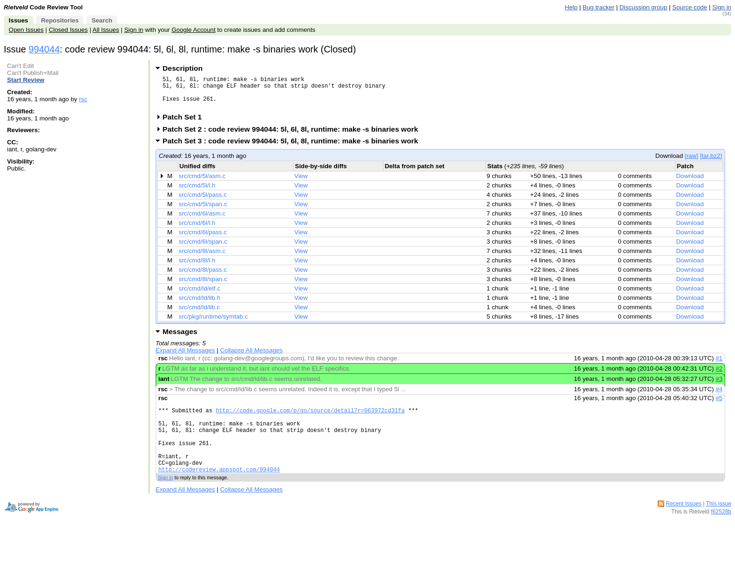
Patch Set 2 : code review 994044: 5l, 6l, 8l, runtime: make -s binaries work (293, 136)
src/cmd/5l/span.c (203, 211)
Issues (18, 20)
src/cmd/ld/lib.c (199, 314)
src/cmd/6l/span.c (203, 248)
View (301, 182)
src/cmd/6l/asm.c (202, 220)
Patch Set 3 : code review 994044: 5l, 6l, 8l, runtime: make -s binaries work (293, 148)
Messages (180, 339)
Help (571, 7)
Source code (689, 7)
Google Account (194, 29)
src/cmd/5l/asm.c (202, 182)
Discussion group (644, 7)
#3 (719, 385)
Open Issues (26, 29)
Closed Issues (68, 29)
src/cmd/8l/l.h (197, 267)
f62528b (721, 532)
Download (690, 182)
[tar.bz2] (711, 162)
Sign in (721, 7)
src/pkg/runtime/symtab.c (213, 323)
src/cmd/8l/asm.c (202, 257)
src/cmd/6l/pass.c (202, 239)
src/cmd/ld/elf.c (199, 295)
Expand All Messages (185, 357)
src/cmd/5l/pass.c (202, 201)
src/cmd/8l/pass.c (202, 276)
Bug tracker (599, 7)
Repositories (59, 20)
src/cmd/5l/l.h (197, 192)
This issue (718, 524)
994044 (44, 49)
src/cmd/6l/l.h (197, 229)
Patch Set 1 (185, 124)
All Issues (105, 29)
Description (182, 68)
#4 (719, 396)
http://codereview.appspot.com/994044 (219, 490)
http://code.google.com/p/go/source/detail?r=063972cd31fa (310, 419)
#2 (719, 375)
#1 (719, 365)
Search (101, 20)
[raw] (691, 162)
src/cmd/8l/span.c (203, 286)
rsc (83, 99)
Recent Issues (683, 524)
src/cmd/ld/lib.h (199, 304)
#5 (719, 405)
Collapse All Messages (251, 357)
